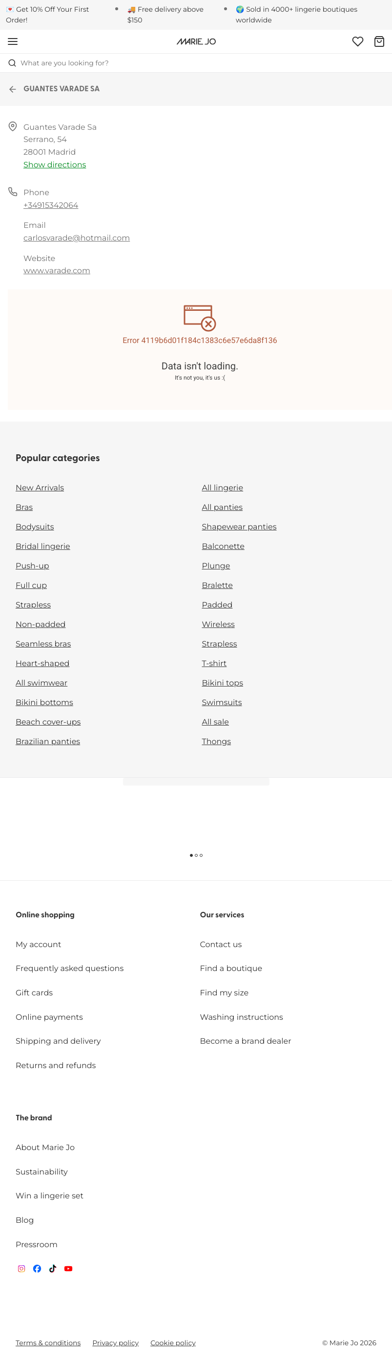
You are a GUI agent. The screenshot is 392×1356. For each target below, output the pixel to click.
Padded (217, 605)
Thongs (216, 742)
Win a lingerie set (49, 1196)
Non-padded (40, 624)
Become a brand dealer (245, 1041)
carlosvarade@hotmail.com (76, 238)
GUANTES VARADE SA (54, 89)
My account (38, 945)
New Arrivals (40, 488)
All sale (215, 722)
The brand (34, 1118)
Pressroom (37, 1245)
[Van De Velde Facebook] (37, 1271)
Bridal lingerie (43, 546)
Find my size (224, 993)
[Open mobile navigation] (12, 41)
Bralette (217, 585)
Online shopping (45, 915)
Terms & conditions (48, 1342)
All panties (222, 507)
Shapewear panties (239, 527)
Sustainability (42, 1172)
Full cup (31, 585)
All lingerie (223, 488)
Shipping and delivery (58, 1041)
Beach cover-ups (48, 722)
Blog (25, 1220)
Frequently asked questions (70, 968)
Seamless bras (43, 644)
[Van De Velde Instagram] (21, 1271)
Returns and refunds (56, 1066)
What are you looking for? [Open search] (58, 63)
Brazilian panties (48, 742)
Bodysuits (35, 527)
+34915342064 (50, 205)
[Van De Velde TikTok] (53, 1271)
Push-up (32, 566)
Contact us (221, 945)
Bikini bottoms (44, 703)
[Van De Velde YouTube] (68, 1271)
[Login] (358, 41)
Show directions (54, 165)
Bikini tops (222, 683)
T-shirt (214, 663)
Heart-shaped (42, 663)
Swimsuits (222, 703)
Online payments (49, 1017)
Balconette (223, 546)
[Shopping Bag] (379, 41)
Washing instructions (241, 1017)
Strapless (33, 605)
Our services (222, 915)
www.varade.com (56, 271)
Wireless (218, 624)
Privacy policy (115, 1342)
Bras (24, 507)
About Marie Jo (45, 1148)
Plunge (216, 566)
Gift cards (34, 993)
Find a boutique (231, 968)
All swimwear (41, 683)
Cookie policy (173, 1342)
